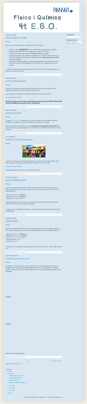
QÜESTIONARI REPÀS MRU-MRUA (14, 97)
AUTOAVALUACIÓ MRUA (13, 113)
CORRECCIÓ (21, 198)
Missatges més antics (56, 361)
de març (11, 385)
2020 (9, 371)
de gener (11, 390)
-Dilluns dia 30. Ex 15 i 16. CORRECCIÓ (16, 238)
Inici (28, 361)
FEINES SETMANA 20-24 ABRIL (16, 38)
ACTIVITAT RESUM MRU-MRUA (16, 81)
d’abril (10, 374)
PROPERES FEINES (12, 221)
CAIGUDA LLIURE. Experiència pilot (18, 258)
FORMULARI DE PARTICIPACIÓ (13, 166)
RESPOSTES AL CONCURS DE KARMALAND (19, 140)
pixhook (47, 397)
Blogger (61, 397)
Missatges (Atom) (17, 364)
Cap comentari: (23, 74)
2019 (9, 393)
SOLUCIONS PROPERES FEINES (16, 180)
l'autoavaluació (16, 120)
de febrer (11, 388)
